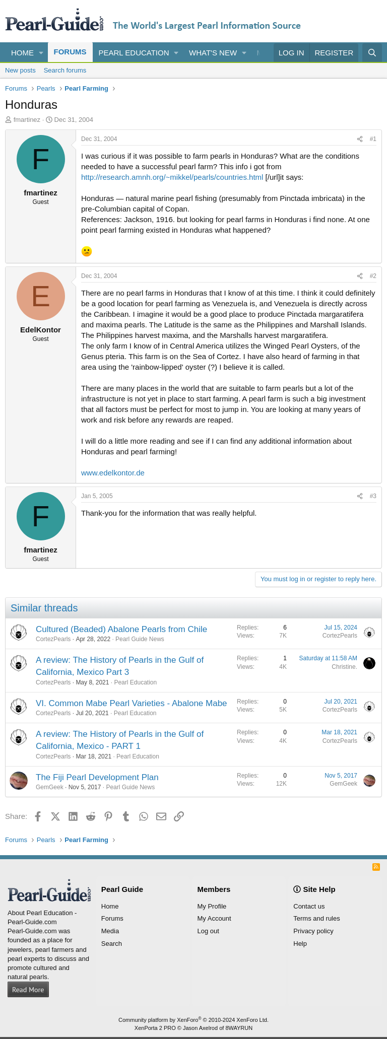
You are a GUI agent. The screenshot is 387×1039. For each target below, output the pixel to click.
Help (300, 943)
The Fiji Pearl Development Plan (97, 777)
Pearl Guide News (139, 639)
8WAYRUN (238, 1028)
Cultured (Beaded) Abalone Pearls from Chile (121, 629)
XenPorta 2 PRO (155, 1028)
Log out (208, 931)
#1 (373, 139)
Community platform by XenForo (193, 1020)
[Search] (372, 52)
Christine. (344, 666)
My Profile (212, 906)
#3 (373, 496)
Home (22, 52)
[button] (41, 52)
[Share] (359, 139)
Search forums (65, 70)
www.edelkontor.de (113, 472)
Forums (70, 51)
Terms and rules (316, 918)
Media (110, 931)
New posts (20, 70)
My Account (214, 918)
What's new (213, 52)
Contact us (309, 906)
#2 (373, 276)
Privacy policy (313, 931)
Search (111, 943)
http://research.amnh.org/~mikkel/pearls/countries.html (172, 177)
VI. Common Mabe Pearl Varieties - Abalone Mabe (131, 703)
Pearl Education (134, 52)
